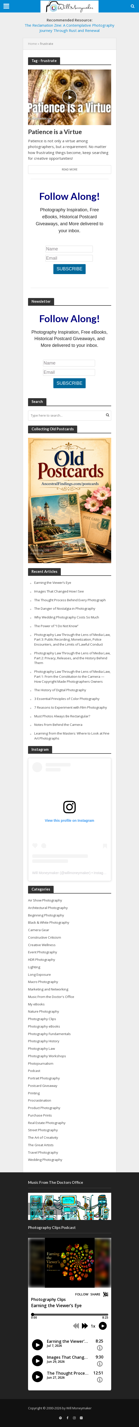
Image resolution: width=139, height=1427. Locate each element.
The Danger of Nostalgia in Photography (64, 608)
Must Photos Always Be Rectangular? (62, 716)
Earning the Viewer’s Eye (52, 582)
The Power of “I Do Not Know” (56, 626)
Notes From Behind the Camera (58, 724)
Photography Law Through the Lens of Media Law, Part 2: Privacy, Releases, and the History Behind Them (72, 658)
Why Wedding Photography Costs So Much (66, 617)
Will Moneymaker (45, 873)
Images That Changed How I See (59, 591)
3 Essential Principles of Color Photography (67, 698)
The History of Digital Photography (60, 690)
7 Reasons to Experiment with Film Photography (70, 707)
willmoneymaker (77, 873)
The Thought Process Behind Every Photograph (70, 600)
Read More (69, 169)
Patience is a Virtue (55, 131)
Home (32, 44)
